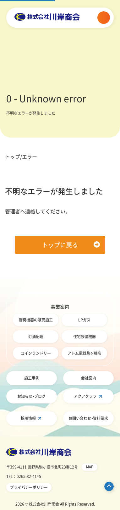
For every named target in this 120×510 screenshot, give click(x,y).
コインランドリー (36, 353)
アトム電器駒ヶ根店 (84, 353)
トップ (12, 156)
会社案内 (88, 378)
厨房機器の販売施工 (36, 320)
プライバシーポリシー (29, 487)
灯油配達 (35, 336)
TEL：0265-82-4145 (23, 476)
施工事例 (31, 378)
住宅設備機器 (84, 336)
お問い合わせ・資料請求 (88, 418)
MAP (89, 466)
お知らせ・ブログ (31, 396)
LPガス (84, 320)
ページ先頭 (109, 486)
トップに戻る (60, 244)
